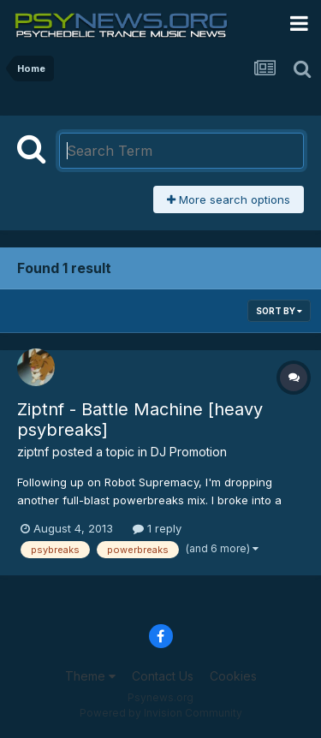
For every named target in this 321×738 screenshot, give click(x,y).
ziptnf (33, 451)
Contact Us (162, 676)
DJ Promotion (189, 451)
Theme (90, 676)
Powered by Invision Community (161, 712)
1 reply (157, 528)
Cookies (233, 676)
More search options (228, 199)
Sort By (279, 311)
